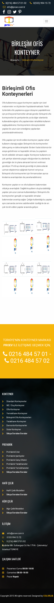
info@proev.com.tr (14, 7)
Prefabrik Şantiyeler (13, 456)
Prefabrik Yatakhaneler (15, 464)
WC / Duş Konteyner (13, 405)
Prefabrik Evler (11, 452)
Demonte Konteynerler (14, 425)
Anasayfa (14, 60)
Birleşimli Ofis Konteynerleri (16, 417)
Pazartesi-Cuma (18, 568)
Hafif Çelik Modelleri (13, 490)
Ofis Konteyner (11, 409)
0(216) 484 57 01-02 (14, 3)
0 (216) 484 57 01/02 (14, 541)
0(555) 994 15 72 (40, 3)
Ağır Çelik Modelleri (13, 509)
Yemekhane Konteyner (14, 413)
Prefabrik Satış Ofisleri (14, 460)
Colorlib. (48, 596)
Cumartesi (15, 572)
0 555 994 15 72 (11, 537)
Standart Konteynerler (14, 401)
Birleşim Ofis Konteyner (33, 60)
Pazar (10, 576)
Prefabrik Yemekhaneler (15, 468)
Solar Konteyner (11, 429)
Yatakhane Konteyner (14, 421)
